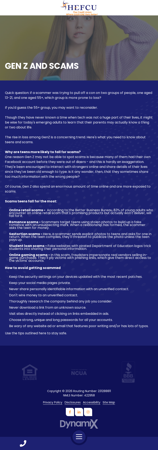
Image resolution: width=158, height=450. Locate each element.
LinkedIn (79, 412)
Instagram (88, 412)
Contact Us (135, 443)
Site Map (109, 402)
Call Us (23, 443)
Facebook (70, 412)
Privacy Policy (52, 402)
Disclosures (73, 402)
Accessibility (91, 402)
